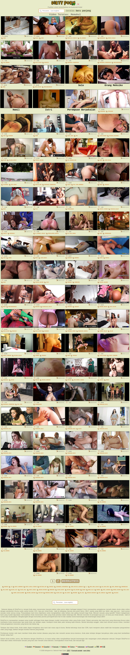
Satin (79, 429)
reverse (75, 592)
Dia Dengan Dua (71, 161)
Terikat (107, 185)
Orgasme (69, 307)
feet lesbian (106, 590)
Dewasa (107, 258)
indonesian (124, 587)
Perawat (5, 527)
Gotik (12, 380)
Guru (42, 38)
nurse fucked (117, 590)
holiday (116, 592)
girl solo (126, 590)
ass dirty (67, 592)
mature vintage (31, 592)
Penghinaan (70, 209)
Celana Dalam (18, 356)
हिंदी (97, 646)
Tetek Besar (103, 136)
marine (6, 587)
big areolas (102, 592)
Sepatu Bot (38, 185)
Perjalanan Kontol (53, 234)
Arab (4, 87)
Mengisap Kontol (83, 331)
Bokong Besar (103, 307)
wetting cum (42, 587)
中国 (103, 646)
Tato (47, 283)
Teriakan (110, 112)
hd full (82, 592)
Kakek (101, 258)
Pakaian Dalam (114, 209)
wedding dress (49, 592)
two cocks (5, 590)
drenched (52, 590)
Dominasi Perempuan (73, 63)
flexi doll (23, 590)
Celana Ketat (12, 161)
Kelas (36, 38)
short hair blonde (18, 592)
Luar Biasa (108, 161)
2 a (86, 587)
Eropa (107, 380)
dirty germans (19, 587)
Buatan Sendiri (46, 380)
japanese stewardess (62, 587)
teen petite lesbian (77, 587)
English (29, 646)
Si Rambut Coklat (40, 234)
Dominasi (12, 234)
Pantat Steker (104, 209)
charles (51, 587)
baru (78, 10)
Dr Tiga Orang (71, 234)
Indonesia (81, 646)
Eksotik (46, 63)
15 (11, 587)
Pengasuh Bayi (104, 405)
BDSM (101, 161)
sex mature (76, 590)
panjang (86, 10)
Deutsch (38, 646)
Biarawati (102, 38)
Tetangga (5, 185)
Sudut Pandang (7, 356)
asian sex (59, 592)
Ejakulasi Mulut (47, 307)
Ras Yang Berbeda (78, 185)
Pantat (5, 234)
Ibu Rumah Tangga (79, 380)
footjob (40, 592)
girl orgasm (115, 587)
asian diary (60, 590)
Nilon (4, 161)
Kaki (4, 283)
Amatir (37, 380)
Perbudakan (108, 234)
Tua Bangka (83, 38)
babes (109, 592)
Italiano (64, 646)
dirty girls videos (31, 587)
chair (83, 590)
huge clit (91, 590)
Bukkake (37, 307)
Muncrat (69, 283)
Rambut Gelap (103, 331)
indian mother (43, 590)
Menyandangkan (118, 63)
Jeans (9, 258)
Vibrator (77, 283)
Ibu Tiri (19, 405)
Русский (90, 646)
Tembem (37, 356)
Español (46, 646)
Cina (4, 38)
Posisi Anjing (39, 161)
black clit (14, 590)
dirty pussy (32, 590)
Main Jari (70, 136)
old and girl (105, 587)
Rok (77, 136)
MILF (36, 209)
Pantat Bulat (111, 38)
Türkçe (72, 646)
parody (98, 590)
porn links (86, 650)
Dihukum (10, 136)
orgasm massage (91, 592)
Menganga (102, 112)
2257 (68, 650)
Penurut (76, 258)
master (69, 590)
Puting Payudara (114, 136)
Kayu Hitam (38, 63)
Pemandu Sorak (71, 331)
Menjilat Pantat (72, 38)
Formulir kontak (77, 650)
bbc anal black (94, 587)
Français (55, 646)
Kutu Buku (14, 185)
